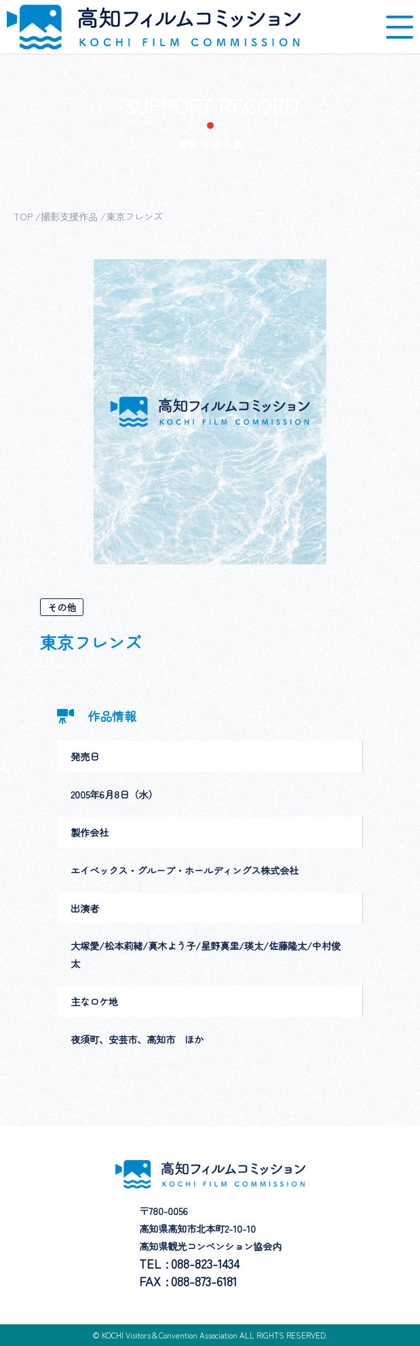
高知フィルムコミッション (154, 27)
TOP (23, 216)
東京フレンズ (134, 216)
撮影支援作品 (69, 216)
